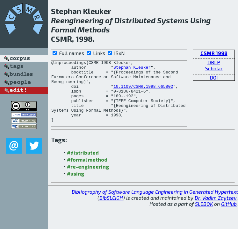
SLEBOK (204, 216)
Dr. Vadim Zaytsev (216, 210)
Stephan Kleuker (132, 69)
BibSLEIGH (111, 210)
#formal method (87, 172)
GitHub (229, 216)
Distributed (134, 20)
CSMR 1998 (213, 53)
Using (200, 20)
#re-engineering (88, 179)
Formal (63, 29)
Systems (173, 20)
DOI (214, 77)
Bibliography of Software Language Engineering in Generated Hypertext (155, 204)
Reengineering (77, 20)
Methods (94, 29)
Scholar (214, 68)
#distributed (83, 165)
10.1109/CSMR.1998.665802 (143, 92)
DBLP (213, 62)
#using (75, 186)
